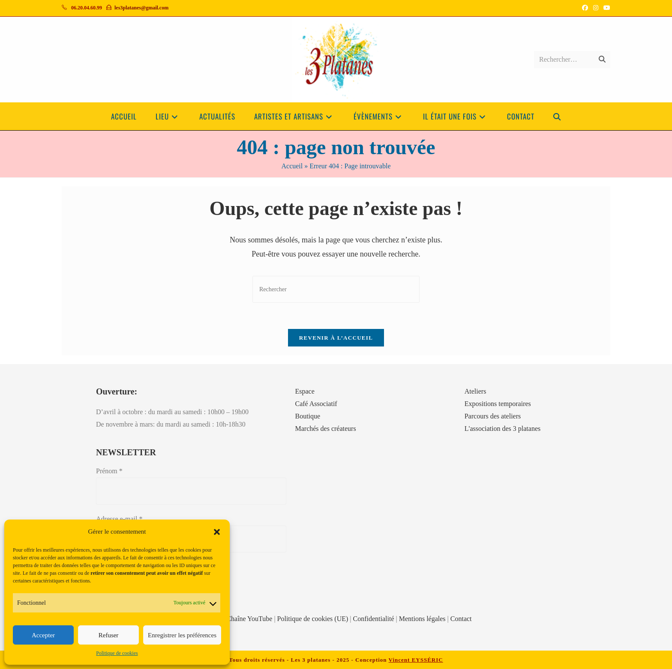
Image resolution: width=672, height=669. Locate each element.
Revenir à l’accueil (336, 337)
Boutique (307, 416)
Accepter (43, 635)
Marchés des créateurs (325, 428)
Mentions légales (422, 618)
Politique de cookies (117, 653)
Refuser (109, 635)
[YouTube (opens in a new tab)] (605, 8)
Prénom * (109, 471)
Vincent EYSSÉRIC (416, 660)
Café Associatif (316, 403)
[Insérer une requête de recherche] (336, 289)
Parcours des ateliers (493, 416)
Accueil (292, 166)
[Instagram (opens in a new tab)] (596, 8)
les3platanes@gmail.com (141, 8)
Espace (304, 391)
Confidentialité (373, 618)
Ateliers (475, 391)
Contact (461, 618)
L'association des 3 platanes (503, 428)
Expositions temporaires (498, 403)
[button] (217, 532)
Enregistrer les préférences (182, 635)
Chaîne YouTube (249, 618)
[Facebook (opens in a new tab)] (585, 8)
